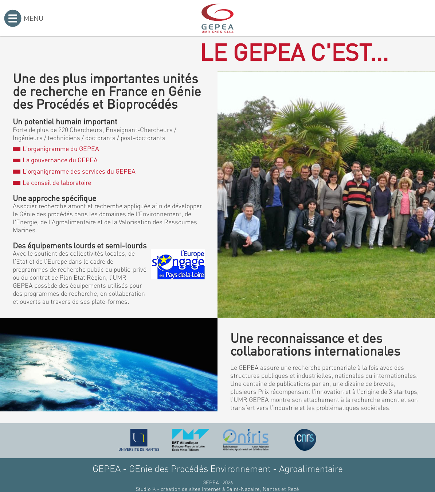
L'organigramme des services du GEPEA (74, 171)
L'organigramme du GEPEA (56, 148)
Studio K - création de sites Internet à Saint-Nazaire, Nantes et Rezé (217, 488)
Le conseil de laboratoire (52, 182)
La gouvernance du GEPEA (55, 160)
